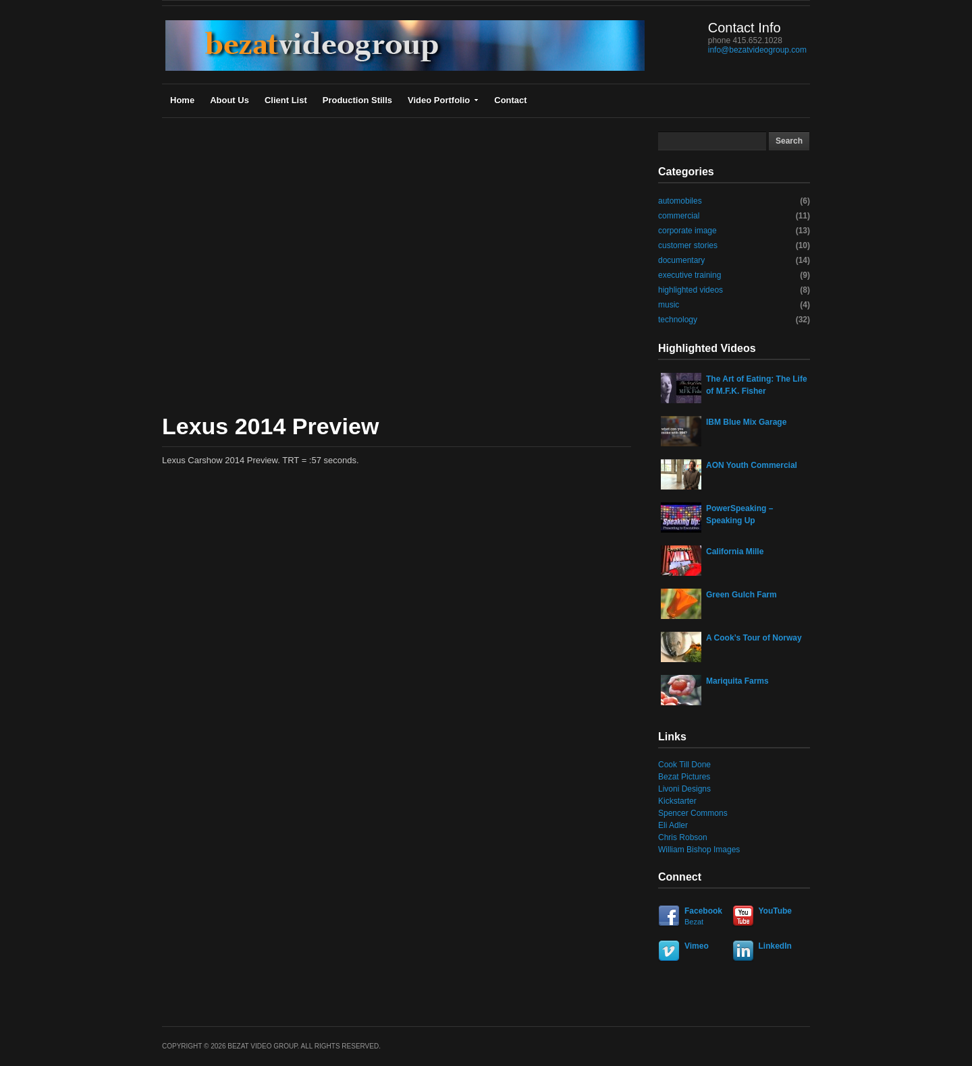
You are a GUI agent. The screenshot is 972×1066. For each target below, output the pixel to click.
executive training (689, 275)
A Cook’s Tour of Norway (754, 638)
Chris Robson (682, 837)
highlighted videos (690, 290)
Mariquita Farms (737, 681)
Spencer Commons (693, 813)
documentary (681, 260)
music (668, 304)
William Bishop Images (699, 849)
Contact (510, 100)
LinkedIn (775, 946)
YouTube (775, 911)
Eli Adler (673, 825)
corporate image (687, 230)
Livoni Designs (684, 789)
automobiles (680, 201)
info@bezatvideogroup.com (757, 50)
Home (182, 100)
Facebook (693, 916)
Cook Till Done (684, 764)
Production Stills (357, 100)
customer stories (688, 245)
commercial (678, 215)
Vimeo (696, 946)
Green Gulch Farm (741, 594)
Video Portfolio (443, 100)
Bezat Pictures (684, 776)
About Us (229, 100)
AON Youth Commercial (751, 465)
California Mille (734, 551)
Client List (286, 100)
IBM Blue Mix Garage (746, 422)
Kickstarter (677, 801)
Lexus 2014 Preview (270, 426)
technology (677, 319)
